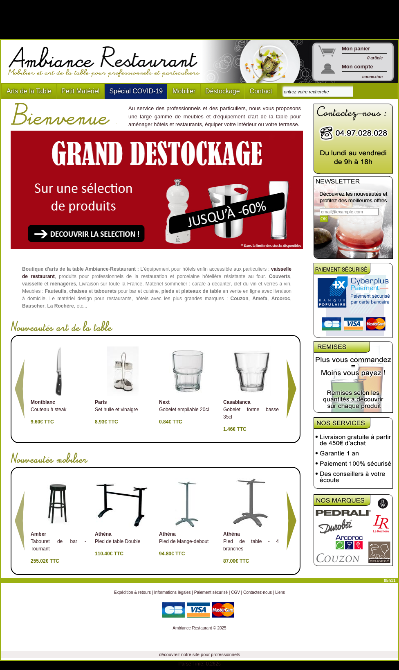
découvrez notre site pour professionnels (199, 654)
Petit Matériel (80, 91)
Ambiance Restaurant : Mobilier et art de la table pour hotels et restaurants (106, 62)
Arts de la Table (29, 91)
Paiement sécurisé (211, 592)
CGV (235, 592)
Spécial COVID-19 (136, 91)
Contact (261, 91)
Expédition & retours (132, 592)
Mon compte (357, 66)
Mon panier (356, 48)
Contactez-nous (257, 592)
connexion (372, 77)
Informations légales (172, 592)
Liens (280, 592)
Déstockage (222, 91)
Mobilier (184, 91)
